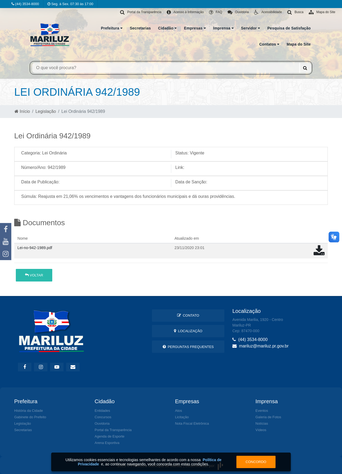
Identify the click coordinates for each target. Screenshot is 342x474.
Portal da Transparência (113, 430)
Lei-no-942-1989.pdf (34, 248)
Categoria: (31, 153)
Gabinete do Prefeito (30, 417)
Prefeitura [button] (112, 28)
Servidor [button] (250, 28)
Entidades (102, 411)
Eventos (261, 411)
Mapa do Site (299, 44)
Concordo (256, 462)
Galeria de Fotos (268, 417)
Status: (182, 153)
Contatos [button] (269, 44)
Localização (188, 331)
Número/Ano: (33, 167)
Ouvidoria (102, 423)
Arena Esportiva (107, 443)
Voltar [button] (34, 275)
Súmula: (29, 196)
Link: (179, 167)
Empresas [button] (195, 28)
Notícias (261, 423)
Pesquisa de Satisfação (289, 28)
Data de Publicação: (40, 182)
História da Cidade (28, 411)
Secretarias (140, 28)
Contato (188, 315)
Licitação (182, 417)
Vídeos (260, 430)
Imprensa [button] (223, 28)
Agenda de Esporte (109, 436)
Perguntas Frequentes (188, 347)
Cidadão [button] (167, 28)
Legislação (45, 111)
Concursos (103, 417)
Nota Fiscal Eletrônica (192, 423)
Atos (178, 411)
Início (22, 111)
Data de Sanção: (191, 182)
